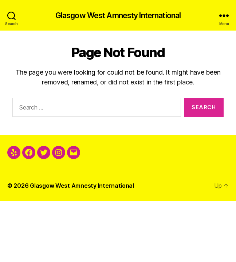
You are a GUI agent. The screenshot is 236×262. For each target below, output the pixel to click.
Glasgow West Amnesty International (118, 15)
